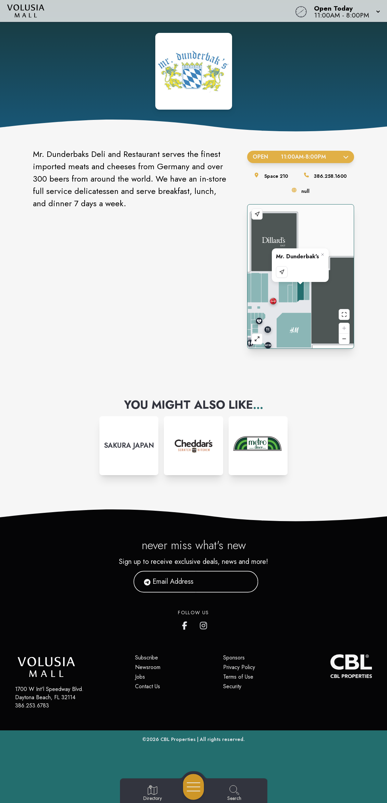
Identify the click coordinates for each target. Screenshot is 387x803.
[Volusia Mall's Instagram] (203, 624)
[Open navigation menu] (193, 787)
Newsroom (147, 667)
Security (232, 686)
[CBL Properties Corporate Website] (330, 666)
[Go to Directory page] (152, 793)
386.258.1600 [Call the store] (330, 176)
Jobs (140, 677)
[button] (345, 11)
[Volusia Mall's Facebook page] (186, 624)
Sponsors (234, 658)
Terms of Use (238, 677)
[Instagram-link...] (129, 445)
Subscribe (146, 658)
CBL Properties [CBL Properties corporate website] (178, 739)
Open (301, 157)
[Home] (146, 11)
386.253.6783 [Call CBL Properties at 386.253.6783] (32, 705)
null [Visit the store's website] (305, 191)
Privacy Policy (239, 667)
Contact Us (147, 686)
